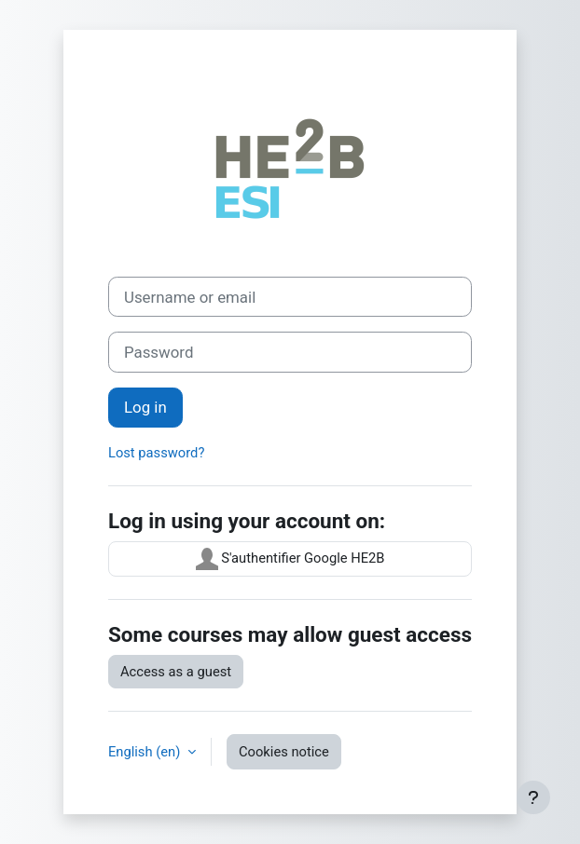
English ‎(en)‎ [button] (146, 751)
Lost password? (156, 452)
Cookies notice (284, 751)
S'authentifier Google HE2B (290, 559)
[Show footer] (533, 797)
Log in (145, 407)
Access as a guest (175, 671)
